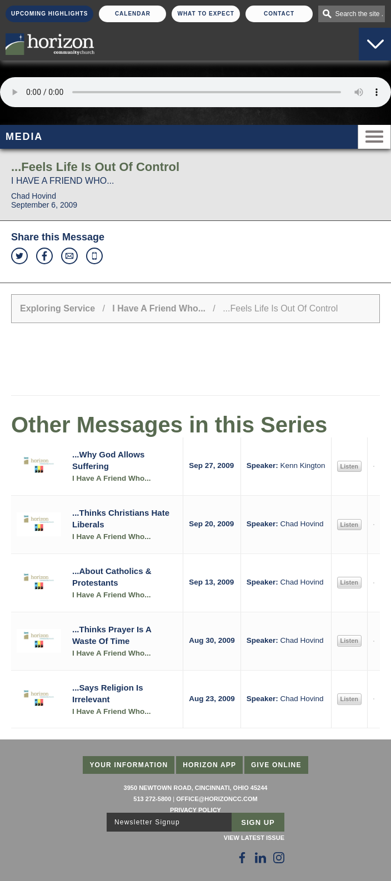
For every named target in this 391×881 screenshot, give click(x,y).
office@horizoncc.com (216, 799)
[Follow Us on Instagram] (278, 857)
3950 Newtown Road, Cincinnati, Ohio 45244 (196, 787)
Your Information (128, 765)
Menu (374, 137)
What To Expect (205, 14)
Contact (279, 14)
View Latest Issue (254, 837)
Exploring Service (57, 308)
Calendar (133, 14)
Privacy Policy (195, 810)
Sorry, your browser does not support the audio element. (195, 92)
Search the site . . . (360, 14)
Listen (349, 466)
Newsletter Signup (147, 822)
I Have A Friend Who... (158, 308)
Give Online (276, 765)
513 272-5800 (152, 799)
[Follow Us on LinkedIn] (260, 857)
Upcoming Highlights (49, 14)
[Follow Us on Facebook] (242, 857)
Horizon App (209, 765)
